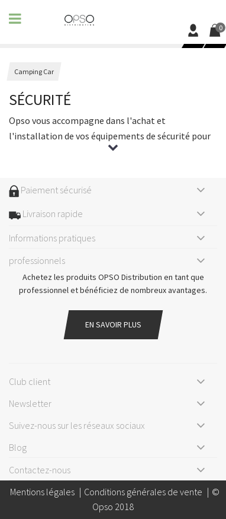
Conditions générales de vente (143, 492)
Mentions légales (42, 492)
